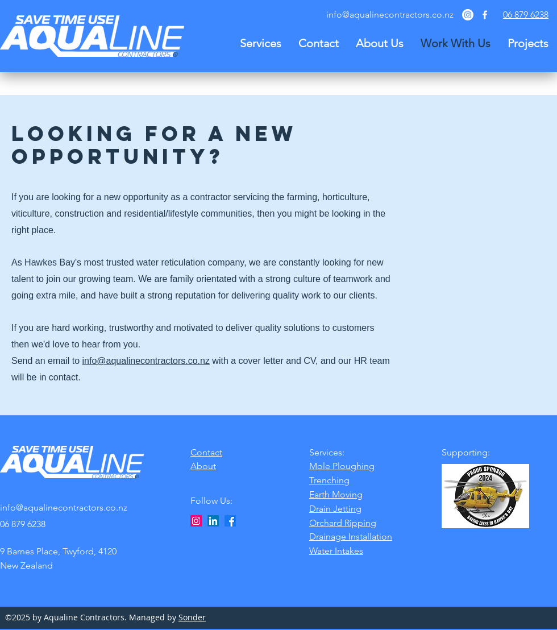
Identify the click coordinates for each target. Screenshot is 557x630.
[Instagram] (467, 14)
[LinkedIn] (213, 521)
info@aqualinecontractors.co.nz (390, 14)
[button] (260, 43)
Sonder (192, 617)
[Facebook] (230, 521)
